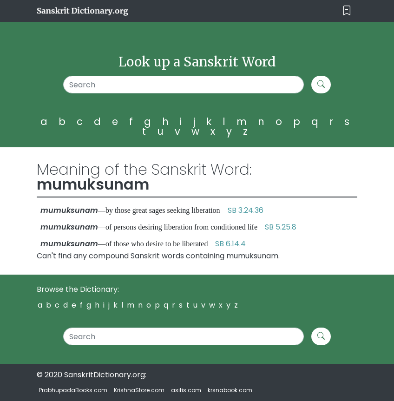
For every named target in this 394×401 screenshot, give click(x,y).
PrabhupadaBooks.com (73, 390)
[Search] (183, 84)
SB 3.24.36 (245, 210)
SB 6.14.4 (230, 243)
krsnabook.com (230, 390)
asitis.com (186, 390)
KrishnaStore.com (139, 390)
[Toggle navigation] (346, 11)
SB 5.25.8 (280, 227)
